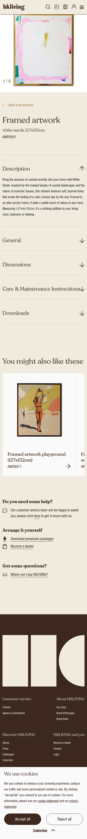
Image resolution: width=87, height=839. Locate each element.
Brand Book (62, 729)
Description (16, 178)
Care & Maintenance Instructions (41, 298)
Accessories (21, 115)
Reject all (64, 820)
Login (56, 764)
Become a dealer (22, 556)
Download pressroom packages (32, 549)
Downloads (15, 323)
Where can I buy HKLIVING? (29, 585)
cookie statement (48, 801)
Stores (5, 753)
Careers (58, 758)
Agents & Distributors (13, 723)
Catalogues (8, 764)
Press (5, 758)
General (11, 250)
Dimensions (16, 274)
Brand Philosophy (65, 723)
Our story (61, 717)
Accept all (22, 820)
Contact (6, 717)
